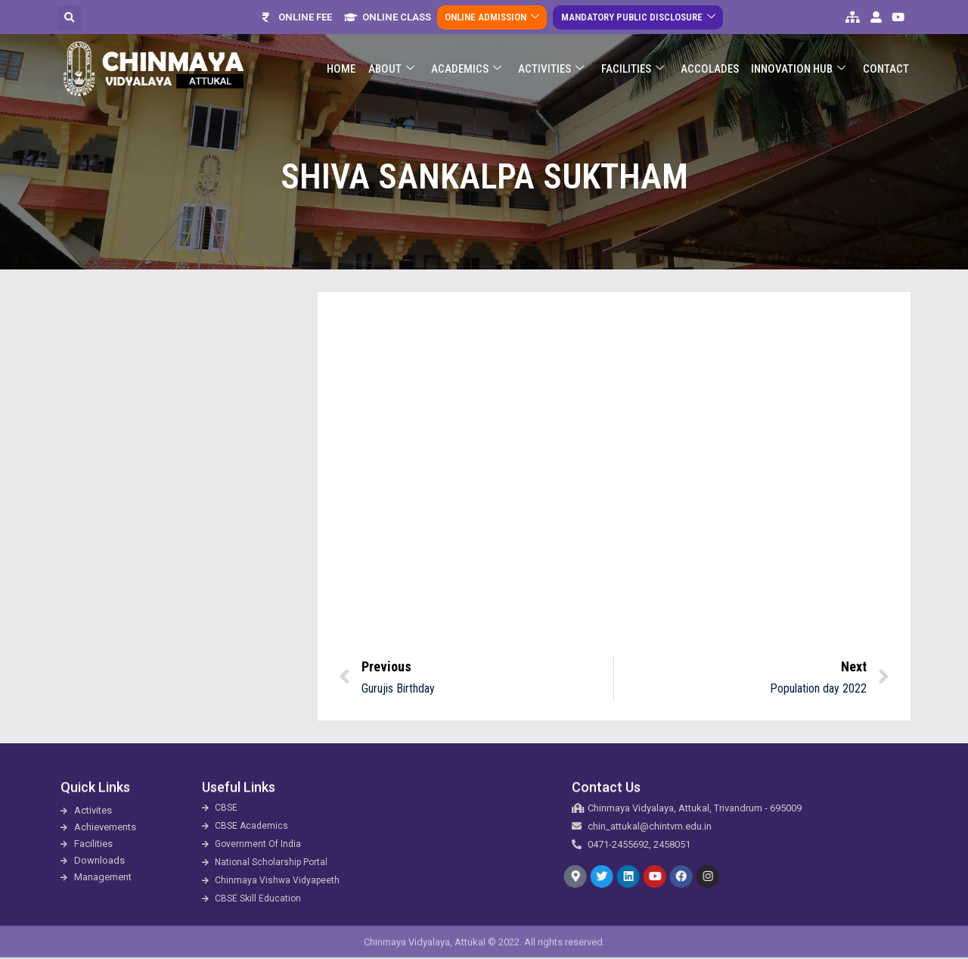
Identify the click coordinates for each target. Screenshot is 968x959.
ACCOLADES (710, 69)
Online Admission (492, 17)
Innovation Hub (799, 69)
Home (343, 69)
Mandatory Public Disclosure (637, 17)
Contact (886, 69)
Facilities (633, 69)
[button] (69, 17)
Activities (552, 69)
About (393, 69)
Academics (468, 69)
